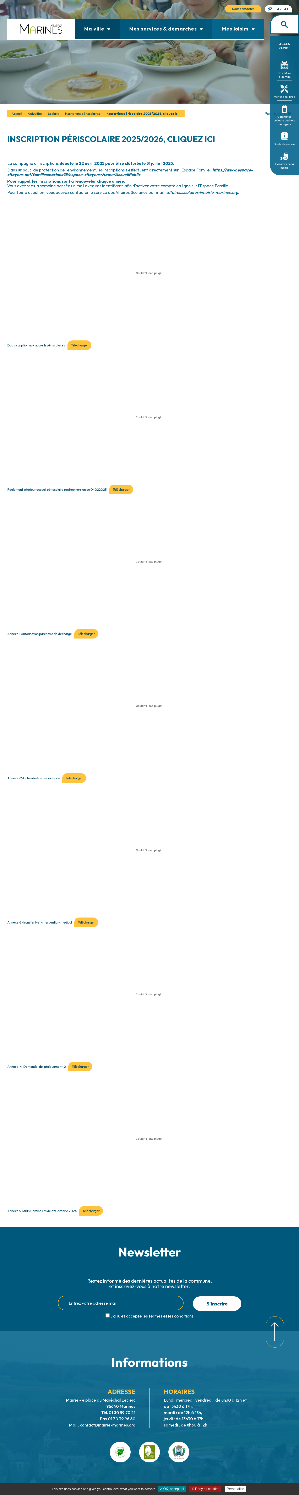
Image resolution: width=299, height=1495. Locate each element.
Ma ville (97, 29)
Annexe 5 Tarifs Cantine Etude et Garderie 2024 (42, 1211)
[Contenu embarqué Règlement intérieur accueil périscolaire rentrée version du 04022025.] (149, 417)
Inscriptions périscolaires (82, 113)
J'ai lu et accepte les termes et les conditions (152, 1316)
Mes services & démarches (166, 29)
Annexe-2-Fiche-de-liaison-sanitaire (33, 778)
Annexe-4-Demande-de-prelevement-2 (36, 1066)
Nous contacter (243, 9)
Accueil (16, 113)
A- (279, 9)
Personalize (235, 1489)
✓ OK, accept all (172, 1489)
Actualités (35, 113)
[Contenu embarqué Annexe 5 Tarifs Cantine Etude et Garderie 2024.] (149, 1138)
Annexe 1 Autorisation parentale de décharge (39, 634)
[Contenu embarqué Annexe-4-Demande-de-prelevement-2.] (149, 994)
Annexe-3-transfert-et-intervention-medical (39, 922)
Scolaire (53, 113)
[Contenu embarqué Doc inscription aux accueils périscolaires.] (149, 273)
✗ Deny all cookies (205, 1489)
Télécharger (79, 345)
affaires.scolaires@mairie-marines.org (202, 192)
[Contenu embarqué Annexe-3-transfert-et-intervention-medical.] (149, 850)
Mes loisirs (238, 29)
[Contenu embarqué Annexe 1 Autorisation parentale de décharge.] (149, 561)
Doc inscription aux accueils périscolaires (36, 345)
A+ (286, 9)
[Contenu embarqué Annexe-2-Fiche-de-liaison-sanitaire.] (149, 706)
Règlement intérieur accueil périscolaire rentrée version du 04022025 (57, 489)
